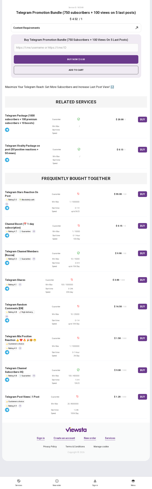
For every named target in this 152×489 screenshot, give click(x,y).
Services (110, 438)
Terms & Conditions (75, 446)
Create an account (64, 438)
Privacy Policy (50, 446)
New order (90, 438)
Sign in (41, 438)
